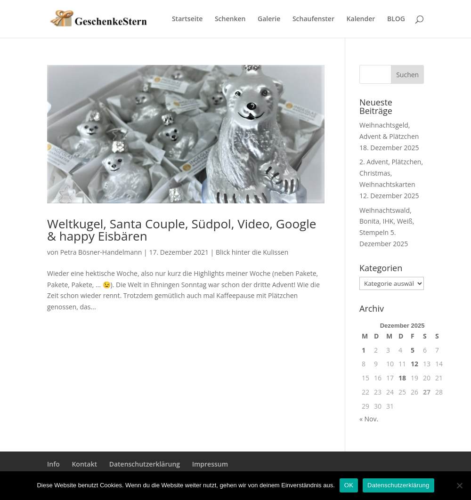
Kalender (361, 19)
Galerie (269, 19)
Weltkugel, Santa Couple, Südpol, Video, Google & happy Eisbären (181, 229)
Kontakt (84, 464)
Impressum (210, 464)
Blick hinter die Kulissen (252, 252)
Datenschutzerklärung (144, 464)
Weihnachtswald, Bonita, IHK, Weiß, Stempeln (386, 221)
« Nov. (368, 418)
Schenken (230, 19)
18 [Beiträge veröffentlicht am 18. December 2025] (402, 377)
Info (53, 464)
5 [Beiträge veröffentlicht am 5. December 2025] (412, 350)
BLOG (396, 19)
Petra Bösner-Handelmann (101, 252)
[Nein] (459, 485)
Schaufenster (313, 19)
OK (348, 485)
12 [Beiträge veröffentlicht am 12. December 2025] (414, 363)
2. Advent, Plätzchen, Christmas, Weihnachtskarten (391, 173)
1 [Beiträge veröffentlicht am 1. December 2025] (363, 350)
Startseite (187, 19)
